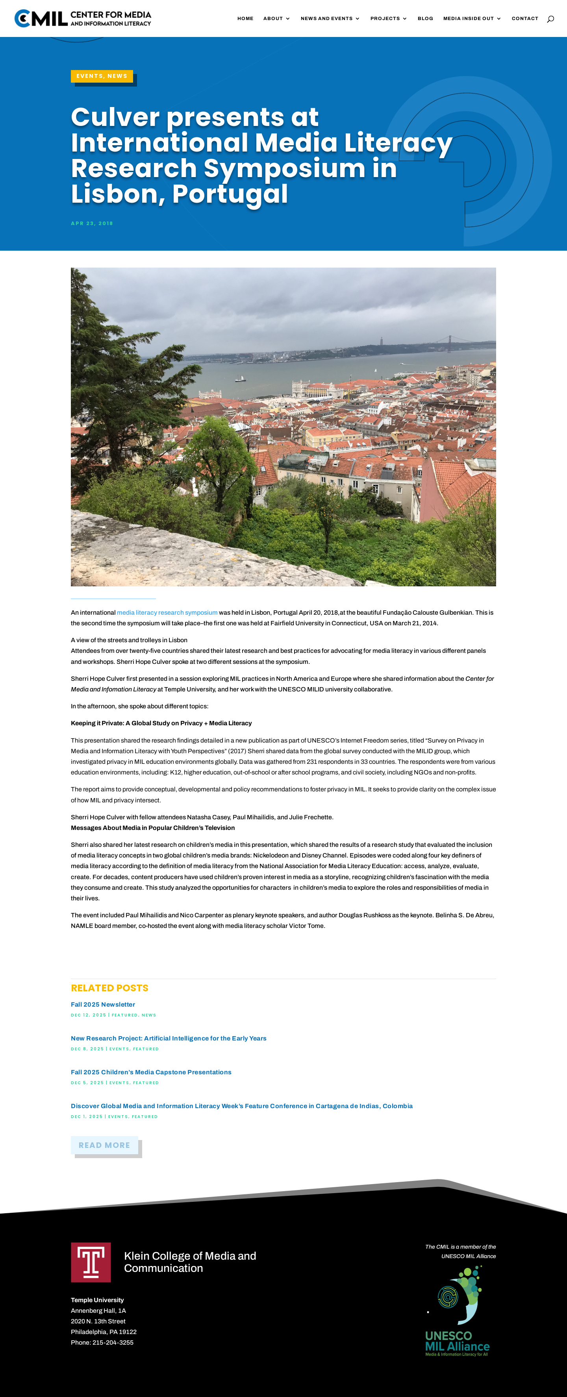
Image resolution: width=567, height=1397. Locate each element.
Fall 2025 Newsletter (103, 1004)
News (149, 1015)
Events (119, 1049)
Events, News (102, 76)
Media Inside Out (468, 18)
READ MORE (104, 1145)
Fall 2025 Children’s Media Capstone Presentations (151, 1072)
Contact (525, 18)
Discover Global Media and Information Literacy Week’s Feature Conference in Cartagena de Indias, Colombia (242, 1106)
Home (245, 18)
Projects (385, 18)
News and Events (327, 18)
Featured (125, 1015)
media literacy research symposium (167, 612)
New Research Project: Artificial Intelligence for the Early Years (169, 1038)
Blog (426, 18)
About (273, 18)
